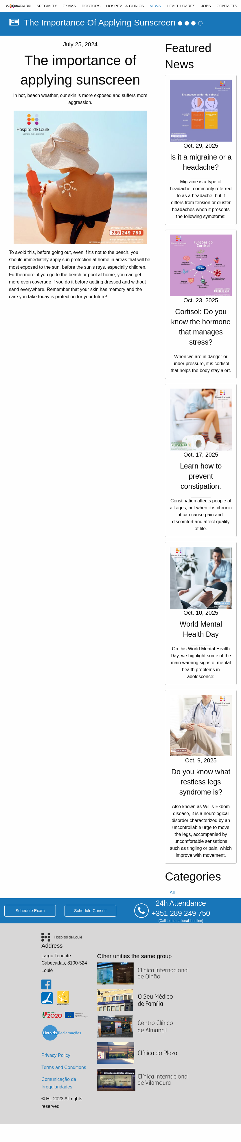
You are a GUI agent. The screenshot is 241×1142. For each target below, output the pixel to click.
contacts (227, 6)
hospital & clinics (125, 6)
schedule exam (30, 910)
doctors (91, 6)
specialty (46, 6)
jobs (206, 6)
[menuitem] (18, 6)
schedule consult (90, 910)
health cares (181, 6)
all (172, 892)
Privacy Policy (55, 1055)
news (155, 6)
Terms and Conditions (63, 1067)
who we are (18, 6)
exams (69, 6)
